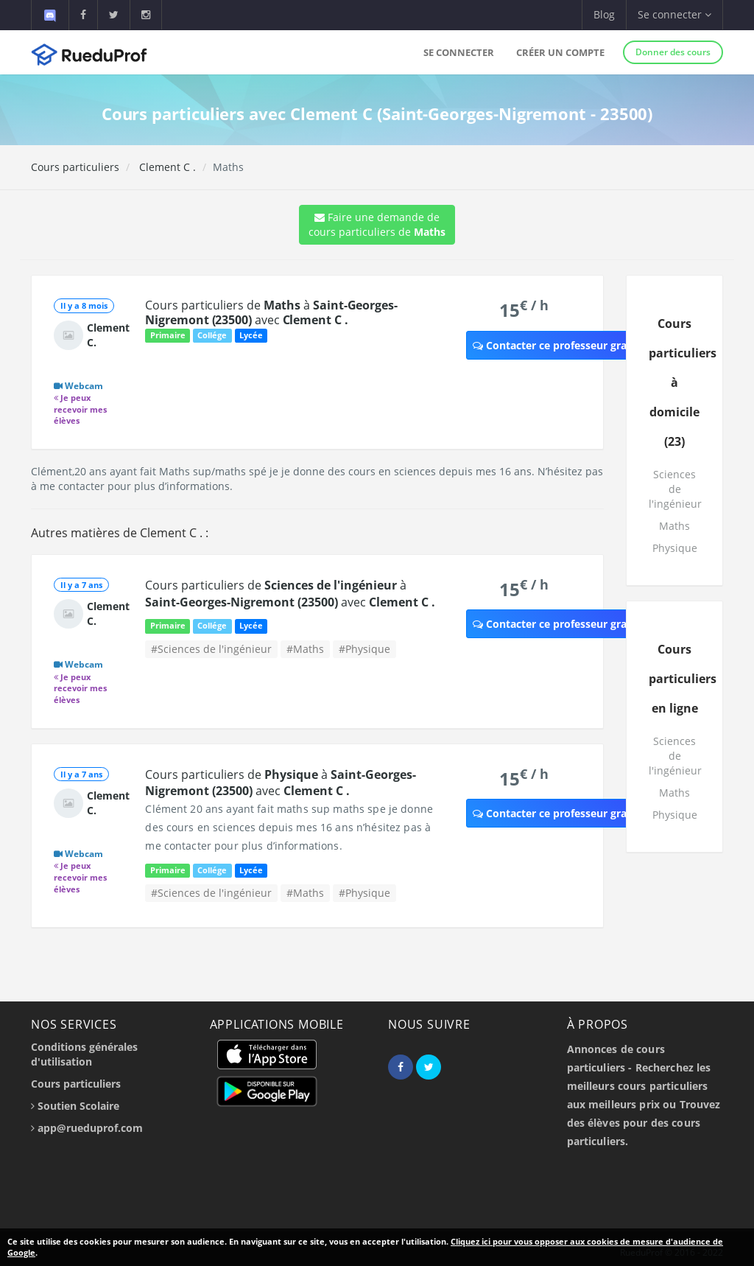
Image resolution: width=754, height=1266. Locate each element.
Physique (674, 548)
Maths (674, 526)
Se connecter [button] (674, 14)
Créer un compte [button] (560, 52)
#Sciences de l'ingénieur (211, 649)
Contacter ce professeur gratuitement (575, 345)
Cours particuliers (75, 167)
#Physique (364, 649)
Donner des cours (673, 52)
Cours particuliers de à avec (271, 312)
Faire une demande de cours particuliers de (377, 224)
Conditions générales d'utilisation (84, 1054)
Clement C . (166, 167)
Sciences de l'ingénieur (675, 489)
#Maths (305, 649)
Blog (604, 14)
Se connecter (458, 52)
